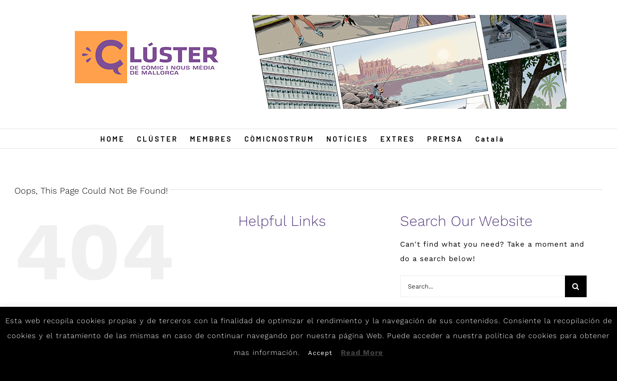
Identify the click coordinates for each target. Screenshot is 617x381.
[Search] (576, 286)
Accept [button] (320, 352)
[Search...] (482, 286)
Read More (362, 352)
